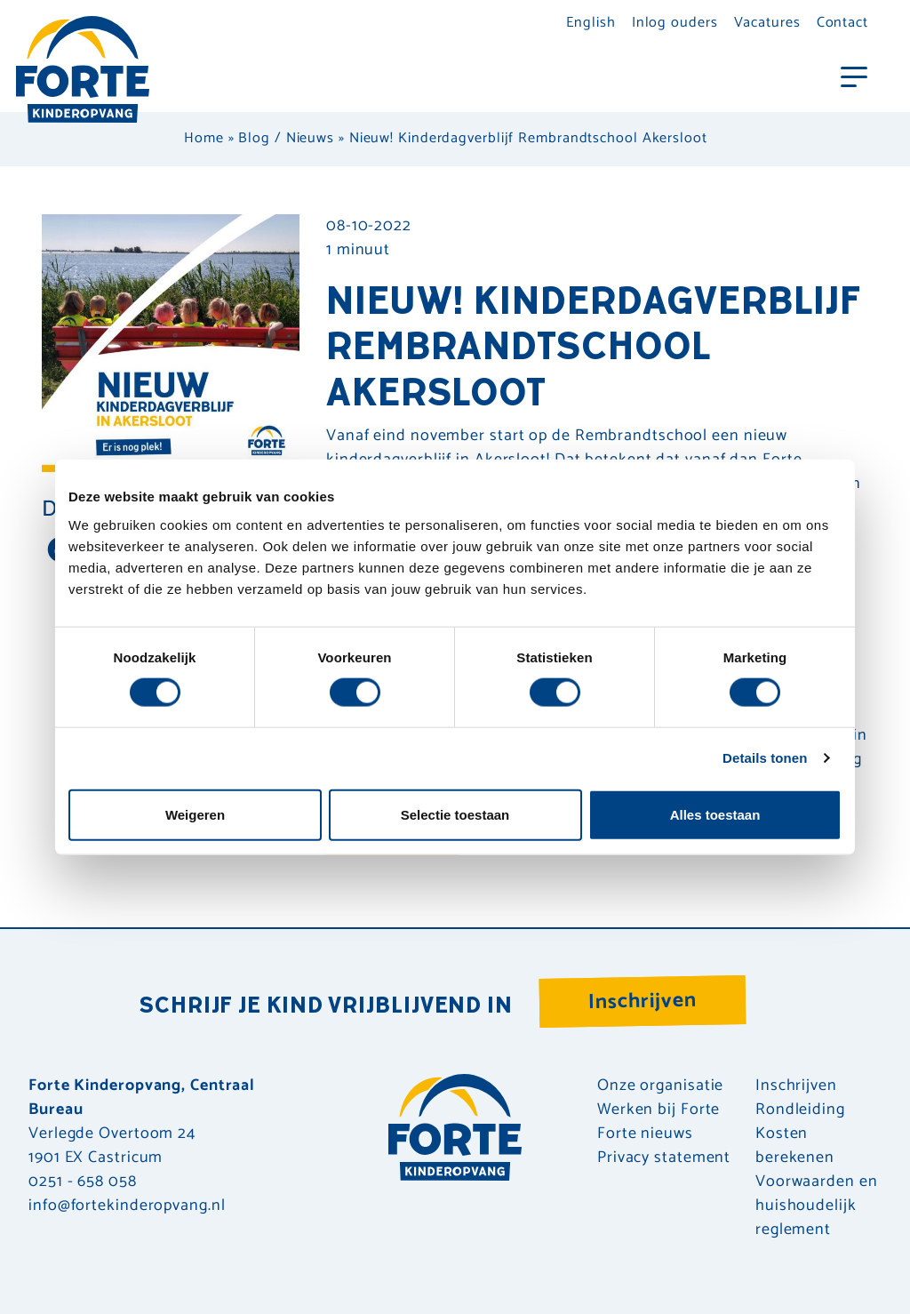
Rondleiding (800, 1110)
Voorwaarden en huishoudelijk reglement (816, 1206)
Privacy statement (663, 1158)
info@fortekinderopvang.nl (127, 1205)
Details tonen (764, 757)
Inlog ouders (675, 23)
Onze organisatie (660, 1086)
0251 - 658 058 (82, 1181)
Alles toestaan (715, 813)
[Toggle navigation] (854, 75)
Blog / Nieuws (286, 138)
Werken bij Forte (658, 1110)
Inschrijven (643, 1001)
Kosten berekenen (794, 1146)
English (590, 23)
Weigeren (195, 813)
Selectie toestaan (455, 813)
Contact (842, 23)
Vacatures (767, 23)
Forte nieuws (645, 1134)
